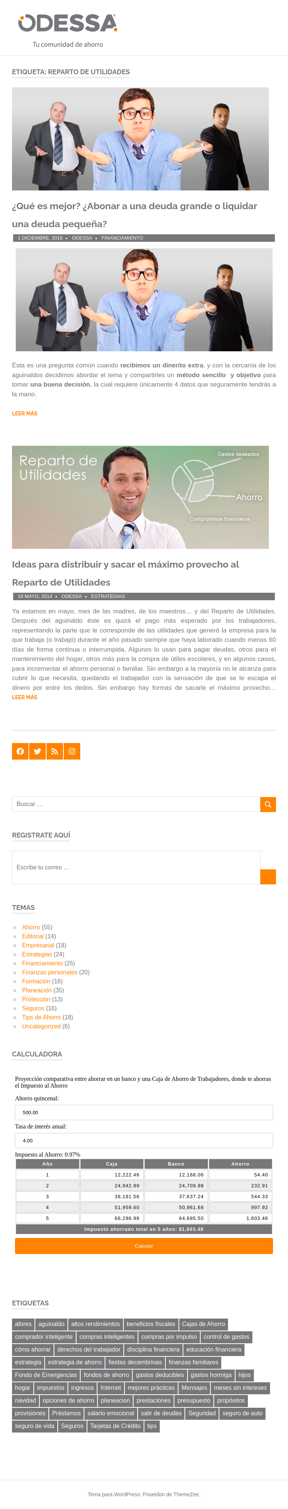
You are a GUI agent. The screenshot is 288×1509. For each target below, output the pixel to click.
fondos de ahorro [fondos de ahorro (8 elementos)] (106, 1375)
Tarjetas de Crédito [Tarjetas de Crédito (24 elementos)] (115, 1426)
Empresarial (38, 945)
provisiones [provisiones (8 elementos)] (30, 1413)
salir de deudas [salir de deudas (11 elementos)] (161, 1413)
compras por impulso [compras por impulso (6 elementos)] (169, 1337)
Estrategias (108, 596)
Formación (36, 981)
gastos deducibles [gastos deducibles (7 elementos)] (160, 1375)
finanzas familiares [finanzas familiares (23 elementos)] (194, 1362)
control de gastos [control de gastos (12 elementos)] (226, 1337)
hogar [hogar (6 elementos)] (22, 1388)
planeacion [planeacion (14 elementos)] (115, 1400)
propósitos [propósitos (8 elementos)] (231, 1400)
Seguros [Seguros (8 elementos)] (72, 1426)
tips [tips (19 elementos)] (152, 1426)
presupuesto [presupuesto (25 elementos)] (193, 1400)
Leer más (25, 414)
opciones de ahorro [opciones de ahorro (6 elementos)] (68, 1400)
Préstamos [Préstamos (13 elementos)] (66, 1413)
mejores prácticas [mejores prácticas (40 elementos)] (151, 1388)
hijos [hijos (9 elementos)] (244, 1375)
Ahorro (31, 927)
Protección (36, 999)
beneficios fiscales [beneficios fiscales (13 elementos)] (151, 1324)
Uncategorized (41, 1026)
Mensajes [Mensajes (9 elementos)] (194, 1388)
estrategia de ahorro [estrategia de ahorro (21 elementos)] (75, 1362)
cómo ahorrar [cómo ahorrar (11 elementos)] (33, 1349)
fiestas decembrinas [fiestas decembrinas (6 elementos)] (135, 1362)
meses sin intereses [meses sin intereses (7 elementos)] (240, 1388)
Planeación (37, 990)
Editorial (33, 936)
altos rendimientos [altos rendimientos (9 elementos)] (95, 1324)
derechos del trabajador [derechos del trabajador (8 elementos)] (88, 1349)
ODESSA (82, 238)
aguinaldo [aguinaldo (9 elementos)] (51, 1324)
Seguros (33, 1008)
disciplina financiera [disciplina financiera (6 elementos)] (153, 1349)
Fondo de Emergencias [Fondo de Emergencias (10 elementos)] (46, 1375)
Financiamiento (122, 238)
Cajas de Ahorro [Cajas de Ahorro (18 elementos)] (203, 1324)
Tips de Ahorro (41, 1017)
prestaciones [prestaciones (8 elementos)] (153, 1400)
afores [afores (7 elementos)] (23, 1324)
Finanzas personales (50, 972)
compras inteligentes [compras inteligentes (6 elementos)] (107, 1337)
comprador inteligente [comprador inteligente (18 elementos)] (44, 1337)
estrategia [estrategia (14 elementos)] (28, 1362)
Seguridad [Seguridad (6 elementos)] (202, 1413)
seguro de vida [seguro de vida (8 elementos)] (34, 1426)
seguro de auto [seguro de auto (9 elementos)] (242, 1413)
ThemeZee (186, 1494)
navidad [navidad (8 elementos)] (25, 1400)
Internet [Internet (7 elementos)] (110, 1388)
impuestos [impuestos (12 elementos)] (50, 1388)
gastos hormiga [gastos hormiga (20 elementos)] (211, 1375)
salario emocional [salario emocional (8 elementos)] (110, 1413)
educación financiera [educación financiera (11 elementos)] (214, 1349)
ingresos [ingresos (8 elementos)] (82, 1388)
